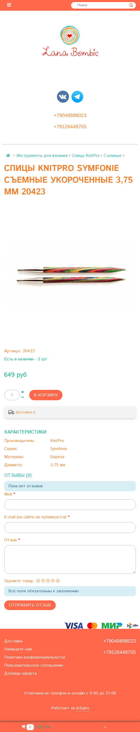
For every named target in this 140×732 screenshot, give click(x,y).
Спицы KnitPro (85, 156)
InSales (82, 708)
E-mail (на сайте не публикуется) (36, 517)
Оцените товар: (19, 581)
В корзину (46, 395)
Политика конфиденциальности (34, 657)
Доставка (13, 641)
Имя (8, 494)
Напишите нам (18, 649)
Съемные (113, 156)
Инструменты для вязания (42, 156)
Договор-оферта (20, 673)
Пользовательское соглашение (33, 665)
